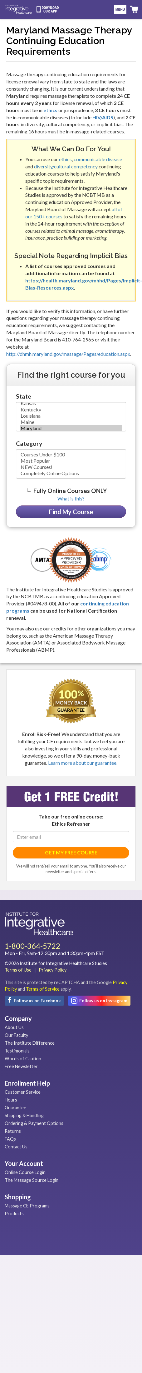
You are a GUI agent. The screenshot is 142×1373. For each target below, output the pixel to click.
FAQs (10, 1139)
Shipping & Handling (24, 1115)
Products (14, 1213)
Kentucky (71, 409)
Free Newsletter (21, 1066)
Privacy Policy (52, 970)
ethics (50, 110)
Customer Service (23, 1092)
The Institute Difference (30, 1043)
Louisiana (71, 416)
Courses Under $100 (71, 454)
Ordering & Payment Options (34, 1123)
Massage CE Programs (27, 1205)
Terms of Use (18, 970)
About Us (14, 1027)
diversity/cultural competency (66, 166)
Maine (71, 422)
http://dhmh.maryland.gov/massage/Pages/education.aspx (68, 354)
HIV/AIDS (102, 117)
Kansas (71, 403)
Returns (13, 1131)
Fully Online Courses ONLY (70, 490)
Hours (11, 1099)
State (23, 396)
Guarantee (15, 1107)
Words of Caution (23, 1058)
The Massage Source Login (31, 1180)
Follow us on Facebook (34, 1000)
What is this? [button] (71, 498)
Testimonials (17, 1050)
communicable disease (98, 159)
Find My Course (71, 511)
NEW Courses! (71, 467)
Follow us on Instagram (99, 1000)
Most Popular (71, 461)
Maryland (71, 428)
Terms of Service (43, 989)
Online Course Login (25, 1172)
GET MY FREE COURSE (71, 852)
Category (29, 443)
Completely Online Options (71, 473)
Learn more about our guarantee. (82, 763)
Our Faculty (16, 1035)
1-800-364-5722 (32, 945)
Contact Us (16, 1146)
